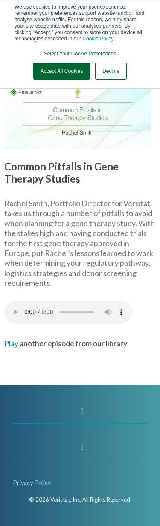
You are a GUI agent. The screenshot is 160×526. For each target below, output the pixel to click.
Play (11, 343)
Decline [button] (110, 71)
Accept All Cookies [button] (62, 71)
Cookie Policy (97, 39)
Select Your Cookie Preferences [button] (80, 54)
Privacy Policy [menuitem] (32, 482)
